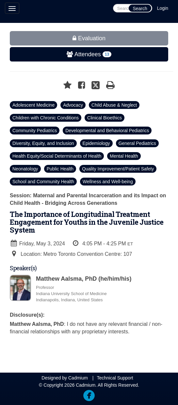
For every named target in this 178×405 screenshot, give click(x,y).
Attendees (61, 54)
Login (162, 8)
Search (140, 8)
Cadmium (78, 377)
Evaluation (89, 38)
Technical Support (115, 377)
